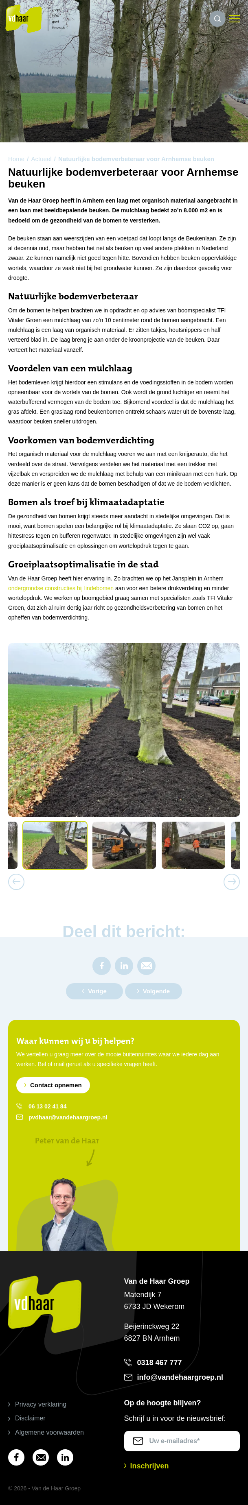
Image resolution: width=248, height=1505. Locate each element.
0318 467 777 (159, 1363)
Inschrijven (149, 1466)
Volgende (156, 991)
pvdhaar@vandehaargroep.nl (68, 1117)
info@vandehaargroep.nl (180, 1377)
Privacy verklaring (40, 1404)
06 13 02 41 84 (47, 1106)
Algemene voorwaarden (49, 1432)
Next (232, 882)
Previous (16, 882)
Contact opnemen (56, 1085)
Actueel (41, 158)
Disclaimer (30, 1418)
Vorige (97, 991)
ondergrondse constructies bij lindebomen (61, 588)
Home (16, 158)
